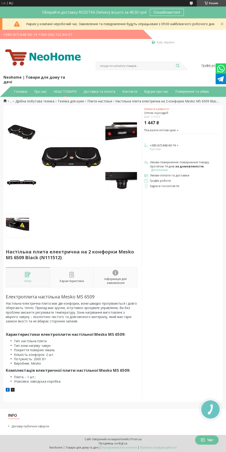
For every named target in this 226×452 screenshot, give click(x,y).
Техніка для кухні (71, 101)
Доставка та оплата (99, 91)
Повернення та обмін (192, 91)
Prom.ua (136, 439)
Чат (207, 440)
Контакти (129, 91)
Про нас (40, 91)
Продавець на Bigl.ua (113, 443)
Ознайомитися (167, 12)
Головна (20, 91)
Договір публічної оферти (30, 426)
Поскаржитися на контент (119, 447)
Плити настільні (99, 101)
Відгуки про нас (156, 91)
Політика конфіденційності (158, 447)
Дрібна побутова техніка (34, 101)
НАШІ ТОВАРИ (65, 91)
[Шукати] (177, 66)
